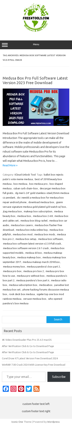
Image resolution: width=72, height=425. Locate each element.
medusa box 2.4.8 (43, 216)
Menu (36, 45)
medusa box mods (44, 234)
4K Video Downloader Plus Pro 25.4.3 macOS (27, 339)
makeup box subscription (38, 211)
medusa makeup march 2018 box (41, 262)
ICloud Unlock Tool (25, 174)
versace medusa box (34, 298)
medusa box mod (22, 234)
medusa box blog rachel (34, 220)
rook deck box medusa (22, 294)
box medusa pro (38, 183)
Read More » (10, 165)
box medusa (20, 183)
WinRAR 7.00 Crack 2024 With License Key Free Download (33, 364)
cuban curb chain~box (25, 188)
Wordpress (53, 421)
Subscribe (58, 376)
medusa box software (50, 239)
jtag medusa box (12, 211)
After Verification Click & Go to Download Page (28, 346)
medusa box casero (22, 225)
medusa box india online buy (32, 229)
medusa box (24, 216)
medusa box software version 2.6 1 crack (26, 248)
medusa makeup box (29, 257)
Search (58, 319)
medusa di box (33, 252)
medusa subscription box (23, 285)
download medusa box (41, 202)
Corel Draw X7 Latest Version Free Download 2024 (30, 358)
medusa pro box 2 (33, 271)
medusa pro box (12, 271)
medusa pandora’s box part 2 (43, 266)
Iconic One (17, 421)
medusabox (45, 285)
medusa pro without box (31, 275)
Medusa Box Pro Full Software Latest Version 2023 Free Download (35, 80)
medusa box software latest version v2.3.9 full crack (32, 243)
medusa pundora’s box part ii (32, 280)
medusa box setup (26, 239)
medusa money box (14, 266)
